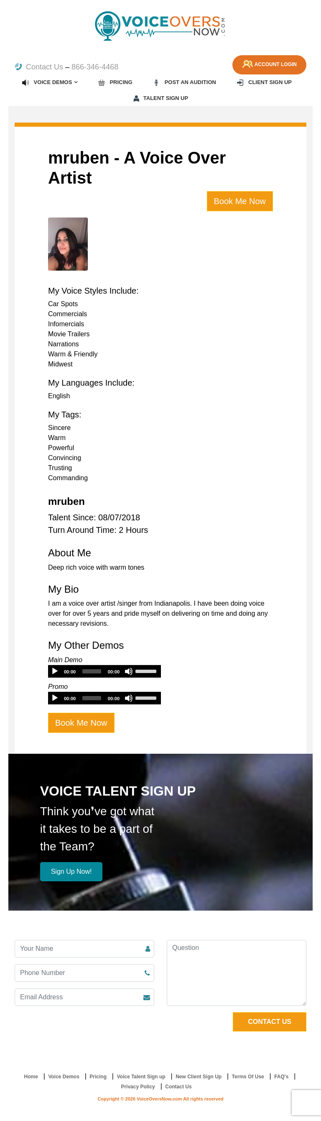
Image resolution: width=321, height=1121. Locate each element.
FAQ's (281, 1077)
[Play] (55, 671)
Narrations (63, 344)
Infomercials (66, 324)
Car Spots (63, 303)
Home (31, 1077)
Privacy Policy (138, 1087)
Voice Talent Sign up (141, 1077)
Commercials (67, 313)
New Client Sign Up (199, 1077)
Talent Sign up (160, 98)
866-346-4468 (94, 67)
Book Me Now (240, 201)
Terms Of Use (248, 1077)
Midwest (60, 364)
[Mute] (129, 671)
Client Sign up (264, 82)
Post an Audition (184, 82)
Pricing (115, 82)
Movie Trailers (69, 334)
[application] (104, 671)
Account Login (268, 65)
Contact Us (39, 67)
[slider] (91, 671)
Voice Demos (47, 82)
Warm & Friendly (73, 354)
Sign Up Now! (71, 871)
